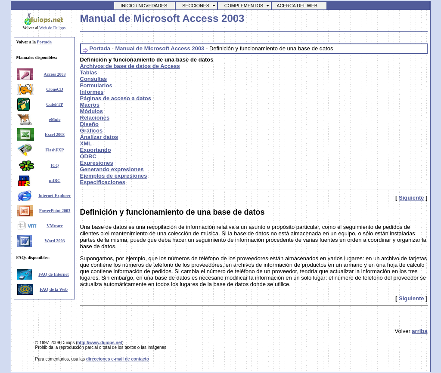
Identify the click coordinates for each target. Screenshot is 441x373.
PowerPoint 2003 (55, 210)
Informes (92, 92)
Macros (90, 105)
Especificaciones (103, 182)
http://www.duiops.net (99, 342)
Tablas (88, 72)
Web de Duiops (52, 27)
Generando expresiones (112, 169)
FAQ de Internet (53, 274)
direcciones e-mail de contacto (117, 359)
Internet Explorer (54, 195)
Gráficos (91, 130)
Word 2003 (55, 240)
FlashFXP (55, 150)
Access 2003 (55, 74)
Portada (44, 42)
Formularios (96, 85)
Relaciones (95, 117)
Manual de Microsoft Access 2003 (159, 48)
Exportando (95, 150)
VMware (55, 225)
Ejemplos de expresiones (113, 176)
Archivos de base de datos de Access (130, 66)
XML (86, 143)
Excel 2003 (55, 134)
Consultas (93, 79)
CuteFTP (54, 104)
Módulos (91, 111)
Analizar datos (99, 137)
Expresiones (96, 163)
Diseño (89, 124)
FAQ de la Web (54, 289)
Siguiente (411, 197)
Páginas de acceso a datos (115, 98)
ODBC (88, 156)
